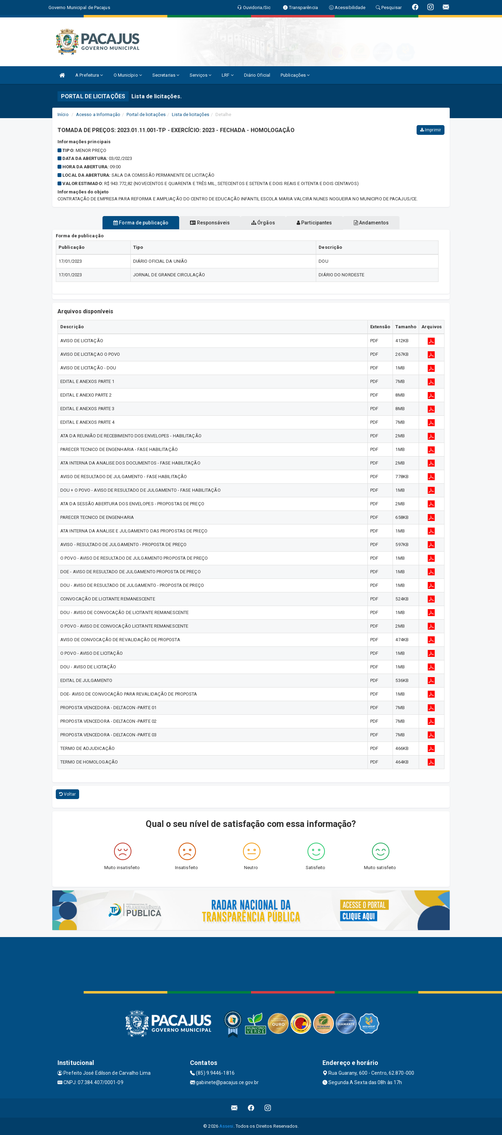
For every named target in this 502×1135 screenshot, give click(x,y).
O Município (128, 75)
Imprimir (430, 130)
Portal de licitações (146, 114)
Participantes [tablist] (322, 222)
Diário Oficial (257, 75)
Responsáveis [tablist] (202, 222)
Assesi (226, 1126)
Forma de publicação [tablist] (125, 222)
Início (63, 114)
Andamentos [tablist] (386, 222)
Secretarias (165, 75)
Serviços (200, 75)
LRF (228, 75)
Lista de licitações (190, 114)
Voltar (67, 794)
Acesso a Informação (98, 114)
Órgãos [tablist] (263, 222)
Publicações (295, 75)
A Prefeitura (89, 75)
